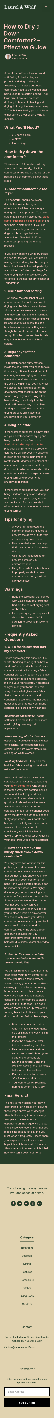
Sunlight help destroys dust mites (24, 444)
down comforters (20, 785)
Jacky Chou (20, 55)
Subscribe (27, 1402)
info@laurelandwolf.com (21, 1347)
